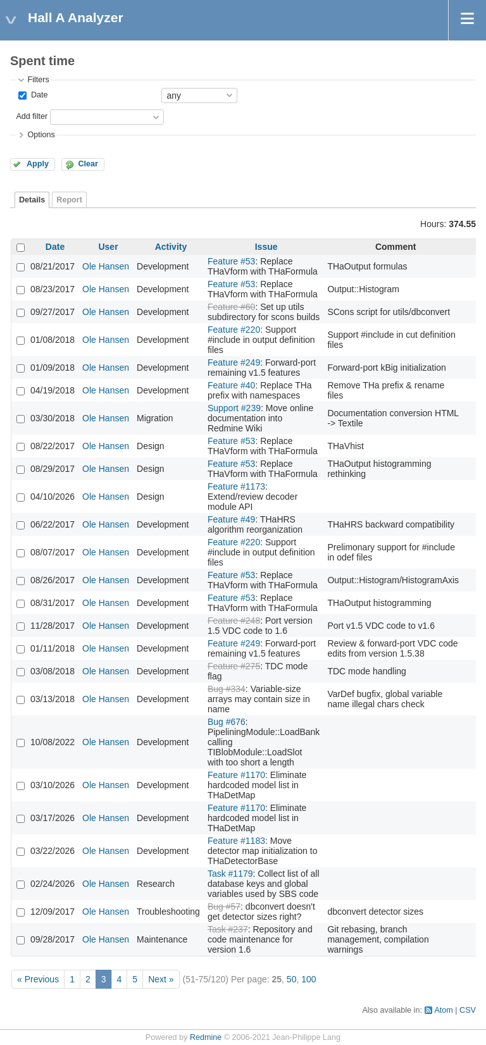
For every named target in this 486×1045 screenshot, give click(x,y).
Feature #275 (234, 666)
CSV (467, 1010)
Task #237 (228, 929)
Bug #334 (227, 689)
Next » (160, 979)
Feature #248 (234, 620)
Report (69, 199)
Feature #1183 (236, 841)
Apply (38, 163)
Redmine (205, 1037)
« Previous (38, 979)
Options (40, 134)
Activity (171, 247)
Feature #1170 (236, 775)
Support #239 (234, 408)
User (108, 247)
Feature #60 (232, 307)
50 (292, 979)
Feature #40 (232, 385)
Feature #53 (232, 261)
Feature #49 (232, 519)
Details (32, 199)
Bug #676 (227, 722)
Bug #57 (224, 906)
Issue (266, 247)
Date (37, 94)
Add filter (31, 116)
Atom (443, 1010)
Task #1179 (230, 874)
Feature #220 (234, 330)
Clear (88, 163)
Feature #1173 (236, 486)
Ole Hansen (105, 266)
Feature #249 (234, 362)
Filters (38, 79)
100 (308, 979)
